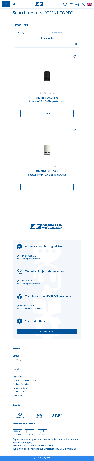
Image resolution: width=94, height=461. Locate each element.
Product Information (21, 384)
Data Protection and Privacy (24, 380)
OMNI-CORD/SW (47, 97)
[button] (83, 4)
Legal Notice (18, 376)
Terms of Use (18, 391)
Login (47, 113)
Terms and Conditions (22, 388)
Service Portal (47, 331)
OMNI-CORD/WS (47, 171)
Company (17, 359)
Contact (16, 356)
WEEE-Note (17, 395)
